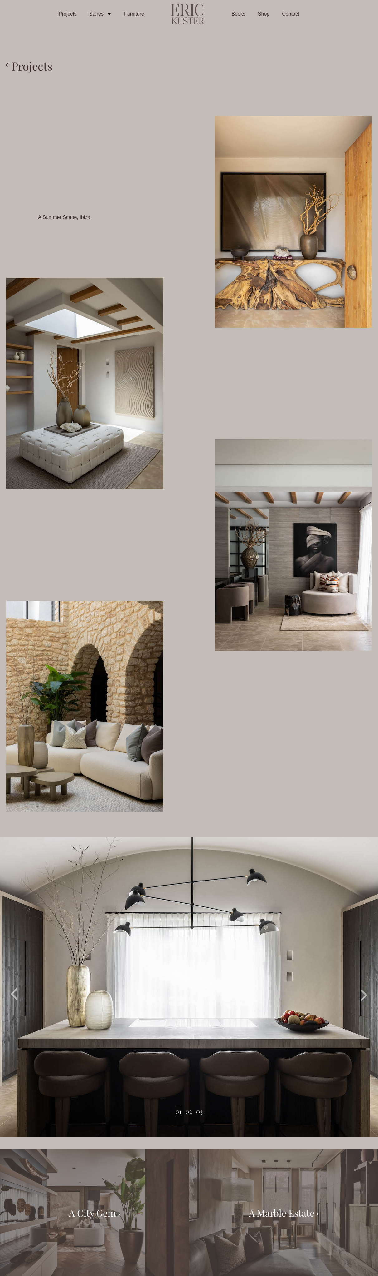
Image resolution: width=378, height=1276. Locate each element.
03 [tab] (199, 1111)
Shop (263, 14)
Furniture (134, 14)
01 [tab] (178, 1111)
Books (238, 14)
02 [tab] (188, 1111)
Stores (100, 14)
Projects (68, 14)
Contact (290, 14)
